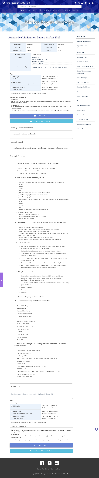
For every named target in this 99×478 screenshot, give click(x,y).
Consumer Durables (37, 63)
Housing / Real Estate (83, 87)
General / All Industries (84, 41)
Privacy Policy (49, 469)
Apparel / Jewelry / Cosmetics (82, 47)
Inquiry (1, 279)
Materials (80, 101)
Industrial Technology (38, 61)
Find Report (41, 10)
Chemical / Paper (82, 57)
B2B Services (81, 110)
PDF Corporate (22, 83)
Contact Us (75, 10)
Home (22, 10)
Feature (66, 10)
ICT (78, 91)
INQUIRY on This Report (41, 121)
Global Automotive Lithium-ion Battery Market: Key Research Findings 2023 (32, 394)
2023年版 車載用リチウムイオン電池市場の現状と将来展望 (50, 67)
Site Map (57, 469)
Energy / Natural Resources (85, 66)
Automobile (35, 57)
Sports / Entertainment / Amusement (84, 72)
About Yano (31, 10)
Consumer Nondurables (84, 124)
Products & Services (54, 10)
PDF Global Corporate (18, 88)
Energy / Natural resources (39, 59)
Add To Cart (41, 116)
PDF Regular (15, 78)
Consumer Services (82, 115)
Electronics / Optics (82, 61)
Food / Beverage (82, 77)
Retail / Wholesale (82, 96)
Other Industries (81, 129)
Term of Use (40, 469)
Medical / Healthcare (83, 82)
